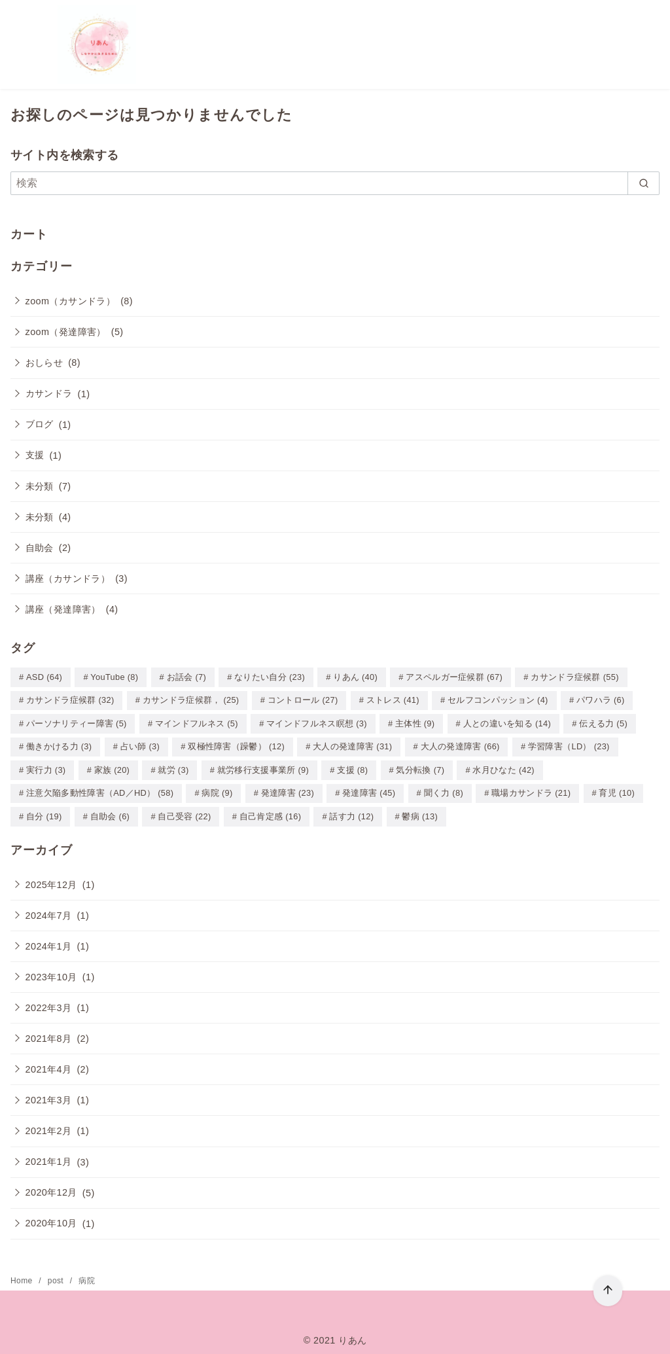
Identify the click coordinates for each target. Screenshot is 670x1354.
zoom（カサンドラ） (71, 301)
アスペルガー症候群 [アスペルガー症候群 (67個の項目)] (454, 677)
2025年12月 (51, 880)
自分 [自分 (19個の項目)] (44, 812)
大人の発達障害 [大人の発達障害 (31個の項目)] (352, 744)
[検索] (335, 183)
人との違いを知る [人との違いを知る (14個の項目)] (507, 722)
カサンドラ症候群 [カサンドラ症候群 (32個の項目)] (70, 699)
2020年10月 (51, 1218)
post (57, 1276)
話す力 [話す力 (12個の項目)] (351, 812)
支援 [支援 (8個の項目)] (352, 767)
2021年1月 (49, 1157)
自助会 (40, 548)
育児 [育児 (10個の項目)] (617, 789)
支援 (35, 455)
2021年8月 (49, 1034)
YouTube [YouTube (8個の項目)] (114, 677)
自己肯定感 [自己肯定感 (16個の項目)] (270, 812)
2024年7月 (49, 911)
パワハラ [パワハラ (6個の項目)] (600, 699)
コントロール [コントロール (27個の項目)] (303, 699)
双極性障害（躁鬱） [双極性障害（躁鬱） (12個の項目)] (236, 744)
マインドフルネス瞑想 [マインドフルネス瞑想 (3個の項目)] (316, 722)
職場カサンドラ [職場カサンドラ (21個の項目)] (531, 789)
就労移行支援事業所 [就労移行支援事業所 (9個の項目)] (263, 767)
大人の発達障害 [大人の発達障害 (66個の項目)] (460, 744)
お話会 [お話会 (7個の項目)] (186, 677)
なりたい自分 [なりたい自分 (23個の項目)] (269, 677)
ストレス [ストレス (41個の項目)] (392, 699)
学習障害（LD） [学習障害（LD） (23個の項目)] (569, 744)
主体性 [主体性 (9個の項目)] (414, 722)
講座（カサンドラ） (68, 578)
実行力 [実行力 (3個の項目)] (45, 767)
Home (22, 1276)
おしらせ (44, 362)
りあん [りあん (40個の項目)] (355, 677)
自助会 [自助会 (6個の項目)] (110, 812)
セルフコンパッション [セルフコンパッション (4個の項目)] (498, 699)
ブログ (40, 424)
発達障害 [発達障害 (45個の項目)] (368, 789)
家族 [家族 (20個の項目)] (112, 767)
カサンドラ (49, 393)
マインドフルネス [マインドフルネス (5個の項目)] (196, 722)
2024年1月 (49, 941)
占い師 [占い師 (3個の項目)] (140, 744)
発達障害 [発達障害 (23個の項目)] (287, 789)
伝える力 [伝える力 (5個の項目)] (603, 722)
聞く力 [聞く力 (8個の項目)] (443, 789)
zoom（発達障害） (66, 332)
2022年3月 (49, 1003)
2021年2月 (49, 1126)
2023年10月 (51, 972)
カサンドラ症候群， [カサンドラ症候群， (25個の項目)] (191, 699)
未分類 (40, 486)
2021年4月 (49, 1065)
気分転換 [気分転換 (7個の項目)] (420, 767)
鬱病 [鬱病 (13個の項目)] (420, 812)
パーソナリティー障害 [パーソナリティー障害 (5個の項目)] (76, 722)
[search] (643, 183)
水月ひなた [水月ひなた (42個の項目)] (503, 767)
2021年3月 (49, 1095)
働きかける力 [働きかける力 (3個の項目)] (59, 744)
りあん (352, 1335)
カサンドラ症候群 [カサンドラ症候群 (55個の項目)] (574, 677)
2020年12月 (51, 1188)
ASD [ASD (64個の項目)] (44, 677)
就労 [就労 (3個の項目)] (173, 767)
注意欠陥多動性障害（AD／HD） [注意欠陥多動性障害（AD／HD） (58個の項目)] (99, 789)
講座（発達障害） (63, 609)
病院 (87, 1276)
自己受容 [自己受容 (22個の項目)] (184, 812)
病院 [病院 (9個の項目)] (217, 789)
